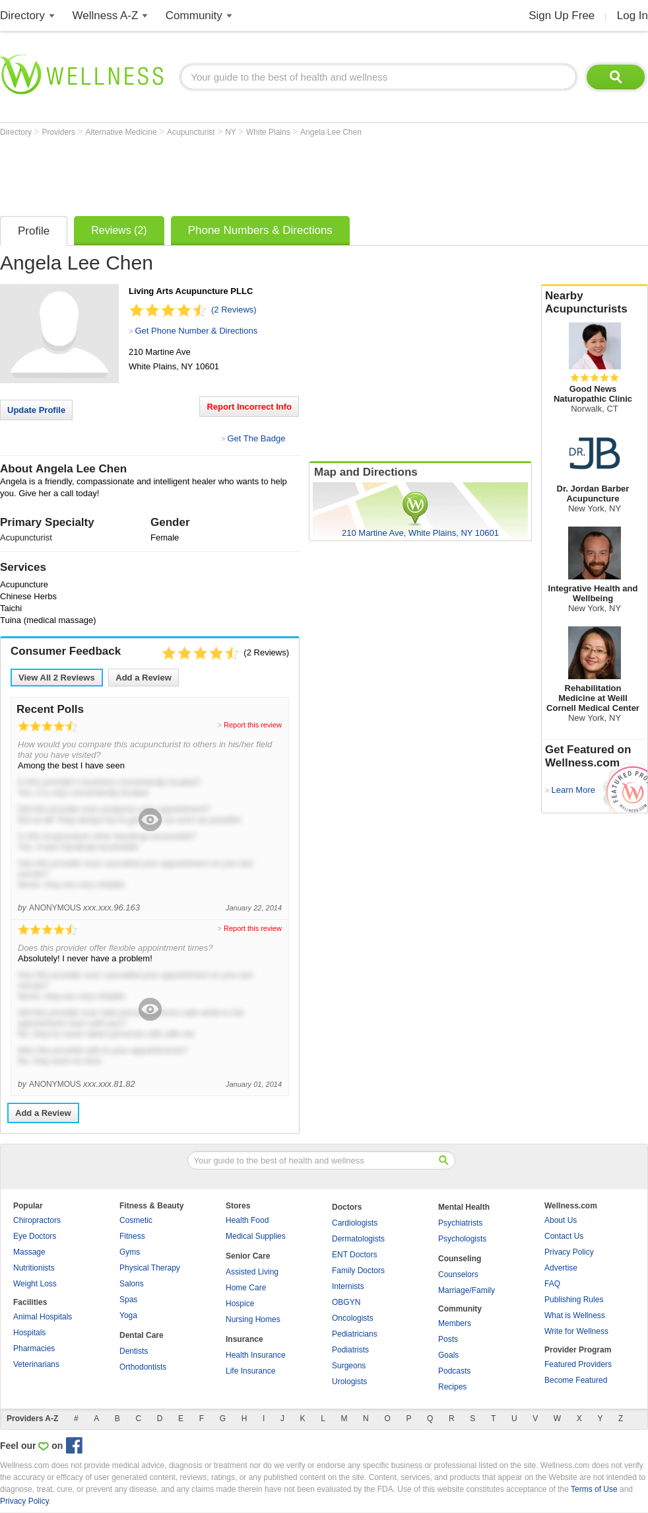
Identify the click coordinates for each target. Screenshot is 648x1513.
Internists (348, 1286)
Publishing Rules (573, 1299)
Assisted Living (252, 1271)
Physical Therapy (149, 1268)
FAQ (552, 1283)
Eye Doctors (34, 1236)
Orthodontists (142, 1367)
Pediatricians (354, 1334)
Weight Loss (35, 1283)
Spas (128, 1299)
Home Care (246, 1287)
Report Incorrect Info (249, 407)
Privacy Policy (569, 1252)
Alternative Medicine (122, 132)
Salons (131, 1283)
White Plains (269, 132)
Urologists (349, 1381)
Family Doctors (358, 1270)
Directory (22, 15)
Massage (29, 1252)
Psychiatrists (460, 1223)
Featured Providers (578, 1364)
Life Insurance (250, 1371)
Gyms (129, 1252)
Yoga (128, 1315)
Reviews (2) (118, 230)
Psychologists (462, 1238)
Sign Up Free (562, 15)
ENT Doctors (354, 1254)
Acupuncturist (192, 132)
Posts (448, 1339)
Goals (448, 1355)
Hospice (240, 1303)
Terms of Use (594, 1489)
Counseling (459, 1258)
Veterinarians (36, 1364)
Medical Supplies (256, 1236)
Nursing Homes (253, 1319)
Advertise (560, 1268)
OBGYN (346, 1302)
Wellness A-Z (106, 15)
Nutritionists (34, 1268)
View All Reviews (56, 678)
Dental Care (141, 1335)
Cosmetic (135, 1220)
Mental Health (464, 1207)
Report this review (253, 725)
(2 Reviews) (234, 309)
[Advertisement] (240, 173)
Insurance (244, 1339)
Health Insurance (256, 1355)
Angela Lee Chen (331, 132)
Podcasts (454, 1371)
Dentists (133, 1351)
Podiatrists (350, 1349)
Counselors (458, 1274)
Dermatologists (358, 1238)
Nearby (594, 302)
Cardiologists (354, 1223)
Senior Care (248, 1256)
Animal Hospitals (42, 1316)
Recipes (452, 1386)
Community (194, 15)
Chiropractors (37, 1220)
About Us (560, 1220)
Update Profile (36, 410)
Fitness (132, 1236)
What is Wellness (574, 1315)
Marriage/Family (466, 1290)
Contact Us (563, 1236)
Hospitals (29, 1332)
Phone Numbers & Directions (260, 230)
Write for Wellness (576, 1331)
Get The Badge (256, 438)
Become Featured (575, 1380)
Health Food (247, 1220)
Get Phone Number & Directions (196, 331)
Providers (59, 132)
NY (231, 132)
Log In (632, 15)
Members (454, 1323)
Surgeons (349, 1365)
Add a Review (143, 678)
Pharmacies (34, 1348)
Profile (33, 231)
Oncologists (352, 1318)
